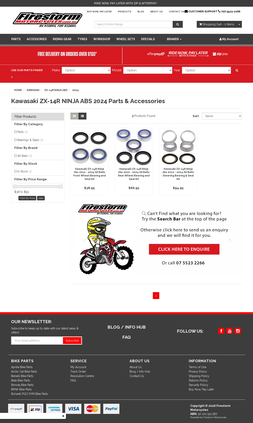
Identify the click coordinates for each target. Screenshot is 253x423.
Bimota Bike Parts (22, 385)
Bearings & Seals (30, 140)
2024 (75, 90)
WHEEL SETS (125, 39)
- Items (216, 24)
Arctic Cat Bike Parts (24, 371)
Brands (174, 39)
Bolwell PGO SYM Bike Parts (29, 393)
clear (41, 198)
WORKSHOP (101, 39)
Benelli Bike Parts (22, 376)
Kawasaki (33, 90)
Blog (140, 11)
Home (18, 90)
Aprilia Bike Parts (22, 367)
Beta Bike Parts (20, 380)
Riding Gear (62, 39)
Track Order (78, 371)
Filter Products (25, 117)
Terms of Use (197, 367)
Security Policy (198, 385)
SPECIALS (148, 39)
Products (124, 11)
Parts (16, 39)
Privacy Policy (198, 371)
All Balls (24, 155)
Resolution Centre (82, 376)
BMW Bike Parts (21, 389)
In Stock (24, 171)
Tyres (82, 39)
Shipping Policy (199, 376)
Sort (196, 116)
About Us (156, 11)
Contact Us (177, 11)
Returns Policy (198, 380)
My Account (78, 367)
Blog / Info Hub (140, 371)
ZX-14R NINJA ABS (55, 90)
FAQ (73, 380)
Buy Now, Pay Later (99, 11)
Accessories (37, 39)
